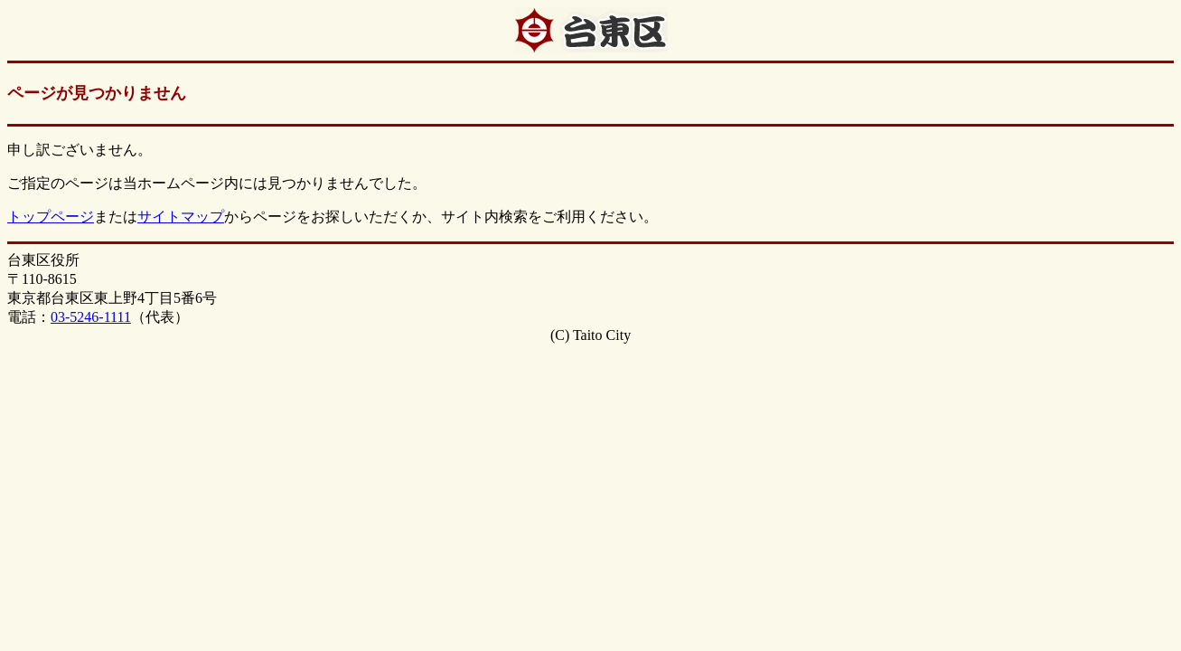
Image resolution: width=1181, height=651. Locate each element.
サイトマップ (180, 216)
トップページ (50, 216)
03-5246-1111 (91, 317)
